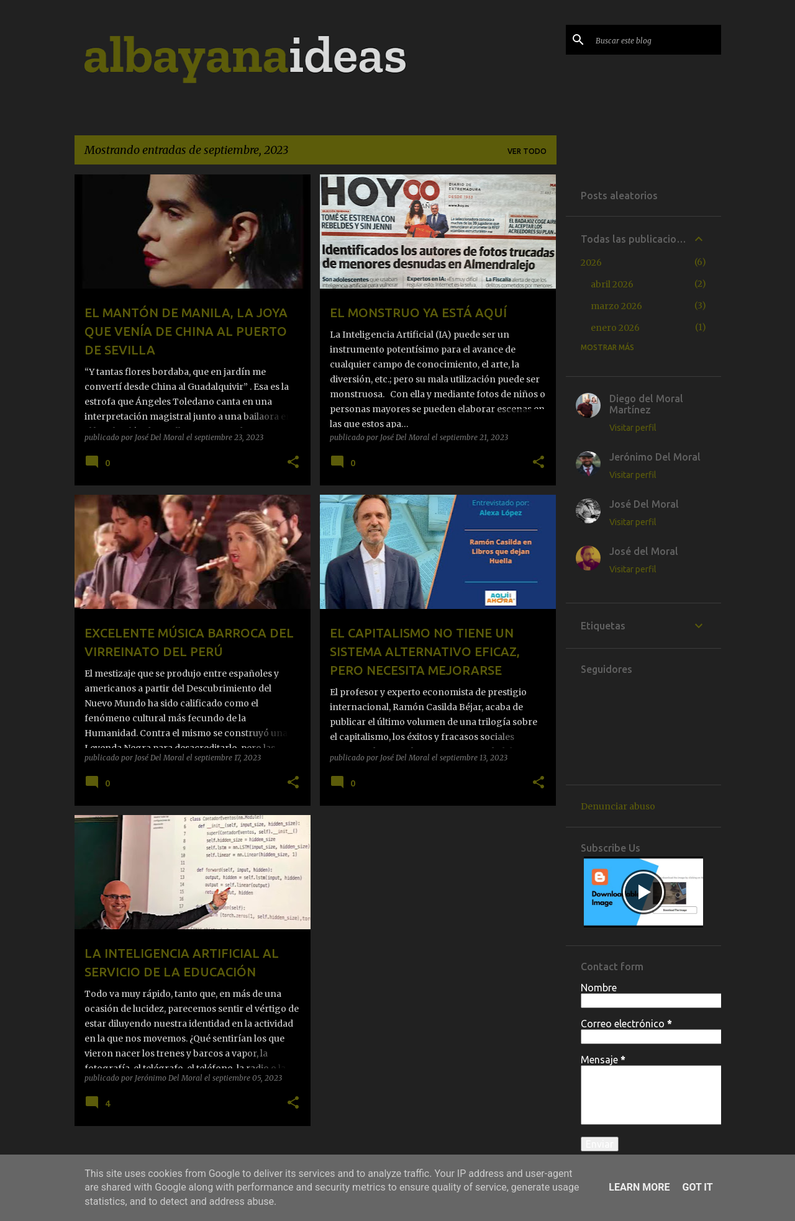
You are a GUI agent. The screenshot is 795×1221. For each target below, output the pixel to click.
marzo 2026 (616, 306)
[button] (293, 462)
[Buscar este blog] (656, 40)
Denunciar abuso (618, 806)
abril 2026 (612, 284)
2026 (591, 262)
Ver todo (527, 151)
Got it (697, 1187)
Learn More (639, 1187)
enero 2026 (615, 327)
